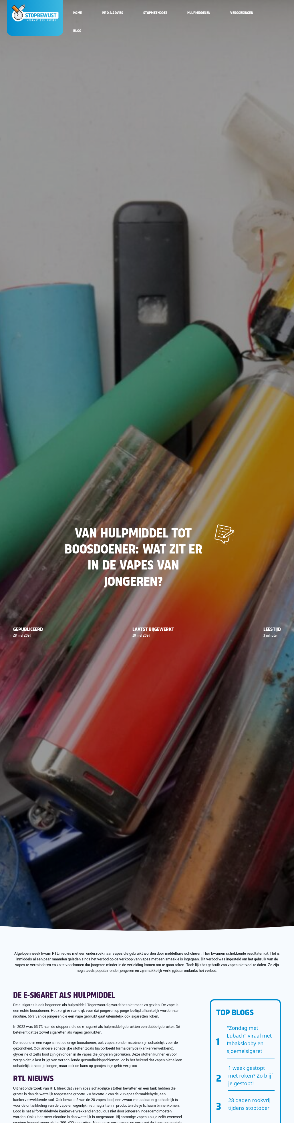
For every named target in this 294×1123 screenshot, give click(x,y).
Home (77, 12)
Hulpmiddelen (198, 12)
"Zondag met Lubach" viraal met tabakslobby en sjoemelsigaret (249, 1039)
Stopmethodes (155, 12)
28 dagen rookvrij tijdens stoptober (249, 1104)
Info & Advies (112, 12)
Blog (77, 30)
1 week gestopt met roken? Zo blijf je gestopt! (250, 1075)
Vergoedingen (241, 12)
